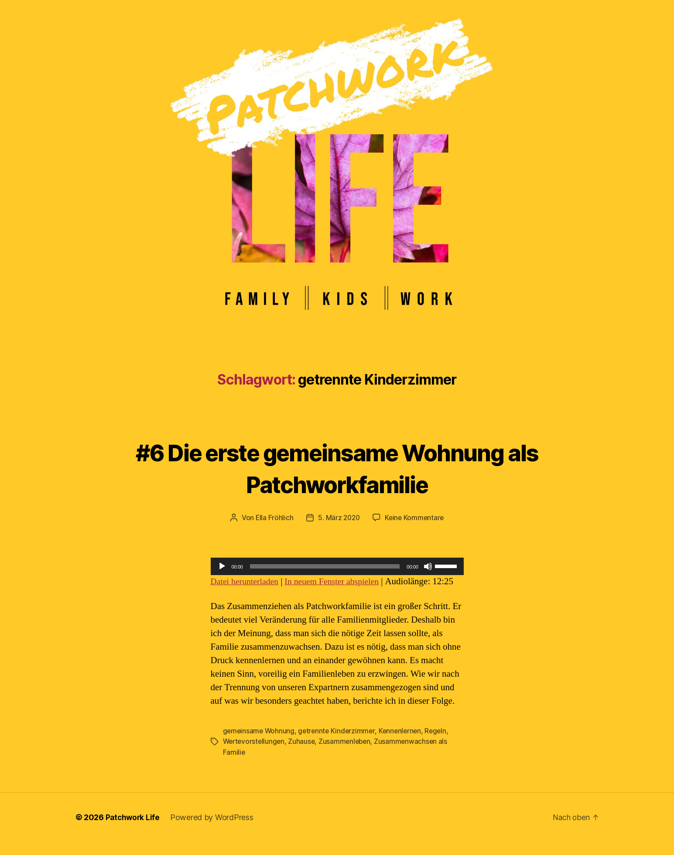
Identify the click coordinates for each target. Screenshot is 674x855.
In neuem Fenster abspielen (339, 581)
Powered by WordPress (213, 830)
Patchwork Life (133, 830)
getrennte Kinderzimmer (339, 744)
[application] (337, 566)
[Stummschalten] (428, 566)
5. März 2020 (338, 517)
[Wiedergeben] (222, 566)
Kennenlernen (404, 744)
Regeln (441, 744)
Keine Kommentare (415, 517)
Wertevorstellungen (255, 754)
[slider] (325, 566)
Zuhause (304, 754)
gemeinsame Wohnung (259, 744)
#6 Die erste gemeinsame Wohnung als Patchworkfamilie (337, 467)
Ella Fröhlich (272, 517)
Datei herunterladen (247, 581)
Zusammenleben (348, 754)
